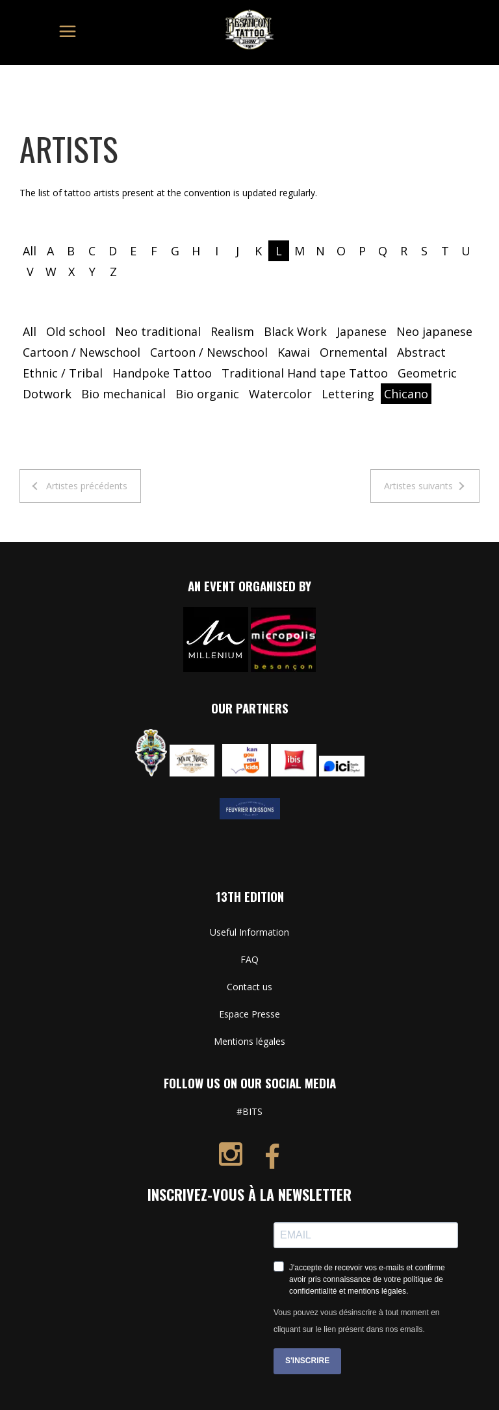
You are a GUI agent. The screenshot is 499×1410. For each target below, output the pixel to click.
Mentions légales (249, 1041)
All (29, 251)
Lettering (348, 394)
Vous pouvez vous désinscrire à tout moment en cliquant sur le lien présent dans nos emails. (356, 1321)
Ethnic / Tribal (63, 373)
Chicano (406, 394)
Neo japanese (434, 331)
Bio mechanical (123, 394)
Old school (75, 331)
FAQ (249, 959)
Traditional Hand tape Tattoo (305, 373)
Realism (232, 331)
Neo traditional (158, 331)
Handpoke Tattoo (162, 373)
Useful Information (249, 932)
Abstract (421, 352)
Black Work (295, 331)
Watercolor (280, 394)
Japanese (362, 331)
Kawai (293, 352)
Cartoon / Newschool (81, 352)
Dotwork (47, 394)
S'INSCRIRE (307, 1360)
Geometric (427, 373)
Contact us (249, 987)
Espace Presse (249, 1014)
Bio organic (207, 394)
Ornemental (353, 352)
